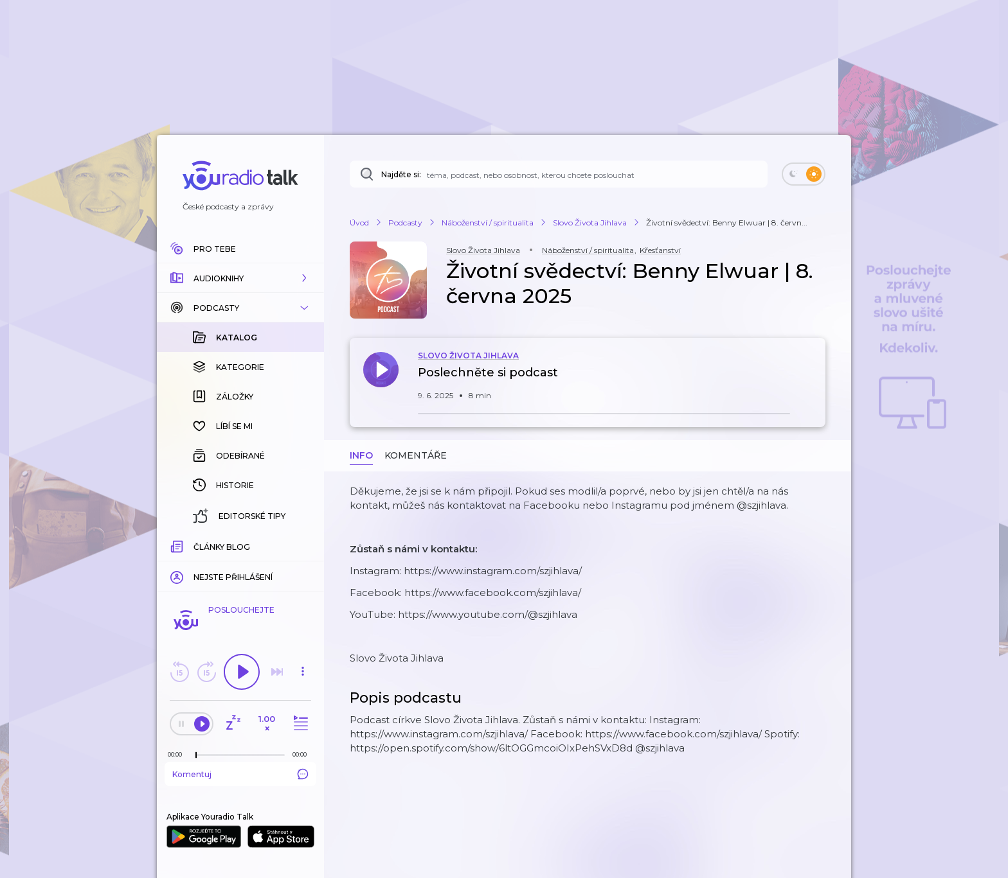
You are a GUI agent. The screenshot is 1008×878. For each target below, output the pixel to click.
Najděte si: (401, 174)
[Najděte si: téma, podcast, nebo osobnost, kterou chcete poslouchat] (559, 174)
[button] (240, 278)
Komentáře (415, 455)
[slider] (196, 755)
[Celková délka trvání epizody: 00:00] (302, 754)
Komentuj (240, 774)
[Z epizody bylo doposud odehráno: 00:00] (178, 754)
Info (361, 455)
